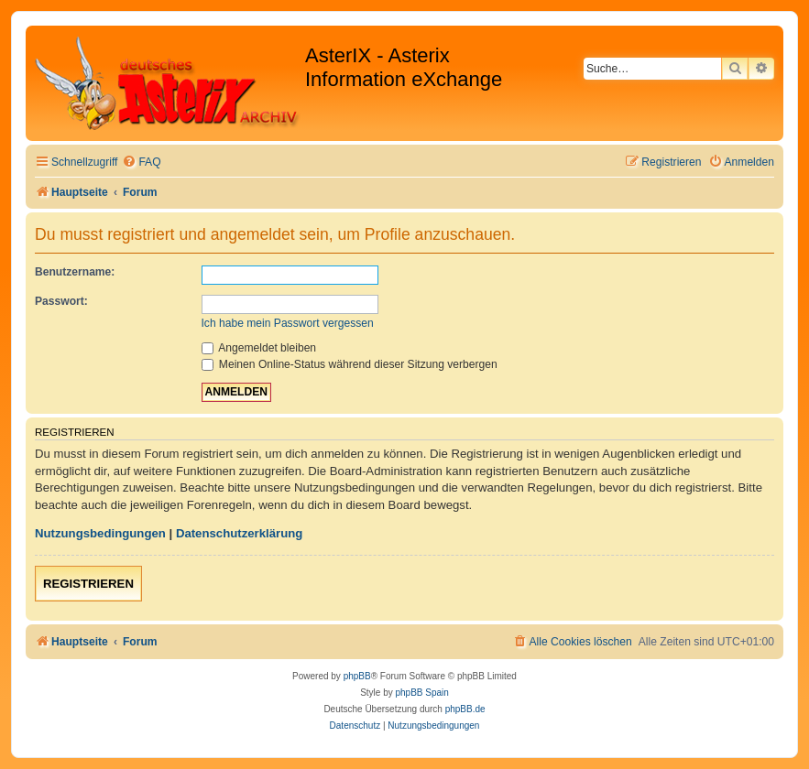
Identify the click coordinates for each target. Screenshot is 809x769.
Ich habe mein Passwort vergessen (288, 323)
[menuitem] (141, 162)
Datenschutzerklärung (239, 533)
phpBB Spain (421, 693)
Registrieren (88, 583)
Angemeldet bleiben (259, 347)
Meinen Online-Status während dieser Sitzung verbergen (349, 364)
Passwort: (61, 301)
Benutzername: (75, 271)
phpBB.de (465, 709)
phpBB (357, 676)
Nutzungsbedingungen (100, 533)
